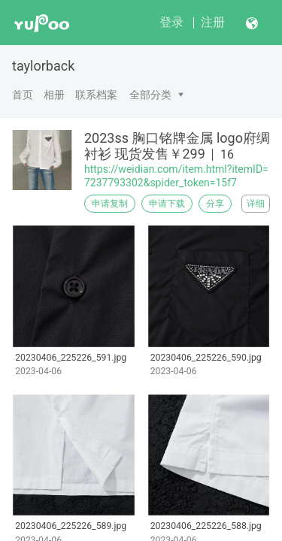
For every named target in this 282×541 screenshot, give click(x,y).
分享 (215, 203)
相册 (54, 95)
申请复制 (110, 203)
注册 (213, 22)
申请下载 (167, 203)
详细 (256, 203)
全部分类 (150, 95)
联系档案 (96, 95)
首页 (22, 95)
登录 (171, 22)
